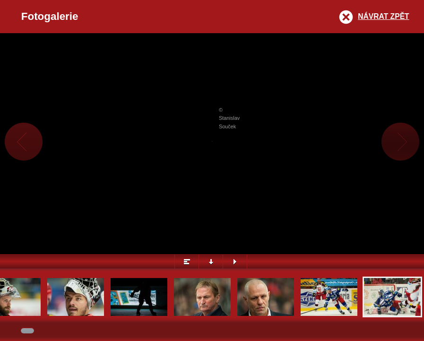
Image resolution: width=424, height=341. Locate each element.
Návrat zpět (383, 16)
